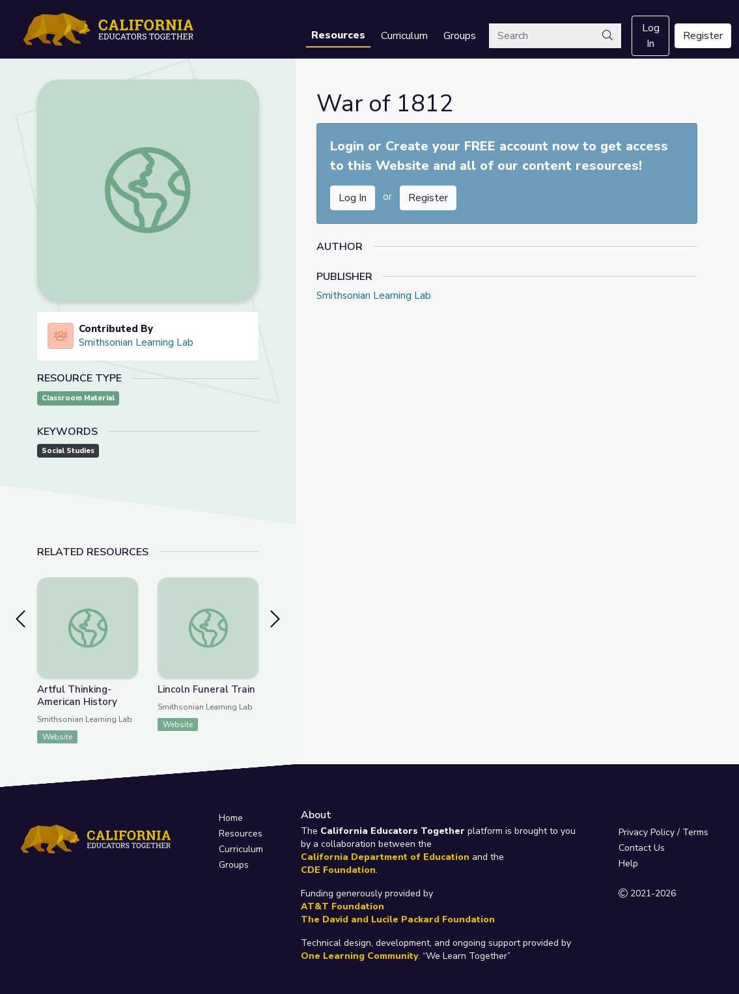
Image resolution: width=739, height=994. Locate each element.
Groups (459, 36)
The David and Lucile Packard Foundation (398, 919)
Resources (338, 35)
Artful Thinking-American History (77, 695)
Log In (651, 36)
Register (703, 36)
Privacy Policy (647, 832)
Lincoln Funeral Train (206, 689)
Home (231, 818)
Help (628, 863)
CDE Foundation (338, 870)
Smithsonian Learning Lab (136, 342)
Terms (695, 832)
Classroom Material (78, 398)
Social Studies (68, 451)
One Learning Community (359, 956)
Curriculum (404, 36)
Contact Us (642, 848)
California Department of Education (385, 857)
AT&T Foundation (342, 906)
